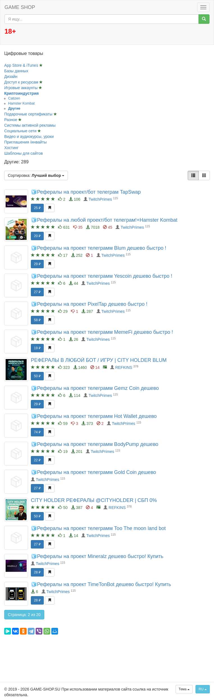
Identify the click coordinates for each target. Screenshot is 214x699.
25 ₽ (37, 208)
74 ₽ (37, 432)
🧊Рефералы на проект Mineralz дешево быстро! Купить (97, 556)
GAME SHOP (19, 7)
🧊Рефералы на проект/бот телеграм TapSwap (86, 192)
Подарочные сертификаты (29, 114)
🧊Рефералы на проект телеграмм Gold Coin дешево (93, 472)
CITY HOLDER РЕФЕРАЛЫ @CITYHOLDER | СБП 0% (94, 500)
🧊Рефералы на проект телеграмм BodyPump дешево (94, 444)
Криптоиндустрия (21, 93)
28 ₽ (37, 572)
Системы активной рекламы (30, 125)
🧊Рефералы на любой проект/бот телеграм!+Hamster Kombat (104, 220)
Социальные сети (21, 131)
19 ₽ (37, 348)
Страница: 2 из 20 (24, 614)
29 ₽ (37, 264)
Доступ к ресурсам (21, 82)
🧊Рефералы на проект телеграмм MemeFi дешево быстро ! (102, 332)
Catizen (14, 98)
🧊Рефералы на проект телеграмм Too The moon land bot (98, 528)
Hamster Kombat (21, 103)
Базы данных (16, 71)
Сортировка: (36, 175)
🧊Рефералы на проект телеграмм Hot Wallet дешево (94, 416)
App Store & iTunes (21, 65)
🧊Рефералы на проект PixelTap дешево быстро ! (89, 304)
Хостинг (11, 147)
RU (203, 689)
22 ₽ (37, 460)
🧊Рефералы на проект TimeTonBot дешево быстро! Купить (101, 584)
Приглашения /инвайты (25, 142)
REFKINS (123, 367)
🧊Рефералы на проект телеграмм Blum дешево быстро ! (98, 248)
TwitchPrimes (100, 199)
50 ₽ (37, 376)
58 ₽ (37, 320)
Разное (11, 119)
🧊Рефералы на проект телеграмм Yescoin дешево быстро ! (101, 276)
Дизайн (10, 76)
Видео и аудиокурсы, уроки (29, 136)
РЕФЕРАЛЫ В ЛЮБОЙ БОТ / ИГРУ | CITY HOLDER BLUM (99, 360)
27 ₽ (37, 292)
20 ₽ (37, 236)
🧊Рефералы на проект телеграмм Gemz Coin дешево (95, 388)
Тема (184, 689)
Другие (14, 108)
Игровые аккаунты (21, 87)
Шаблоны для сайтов (23, 153)
